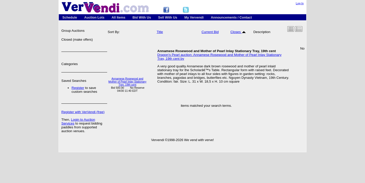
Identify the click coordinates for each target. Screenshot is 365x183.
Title (160, 32)
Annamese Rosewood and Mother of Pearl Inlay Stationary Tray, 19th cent (127, 81)
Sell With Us (167, 17)
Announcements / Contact (231, 17)
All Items (118, 17)
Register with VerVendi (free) (83, 112)
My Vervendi (194, 17)
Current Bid (210, 32)
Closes (238, 32)
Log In (300, 3)
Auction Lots (94, 17)
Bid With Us (141, 17)
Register (78, 88)
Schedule (69, 17)
